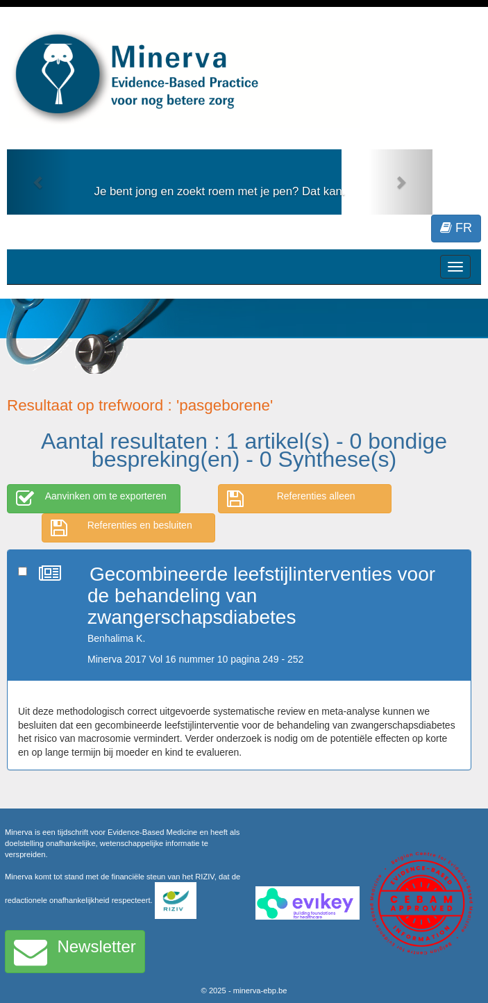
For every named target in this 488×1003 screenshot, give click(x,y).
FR (456, 228)
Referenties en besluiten (121, 528)
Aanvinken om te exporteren (91, 498)
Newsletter (75, 951)
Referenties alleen (291, 498)
